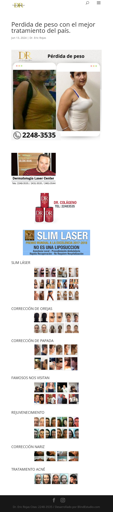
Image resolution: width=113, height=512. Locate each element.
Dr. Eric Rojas (38, 38)
